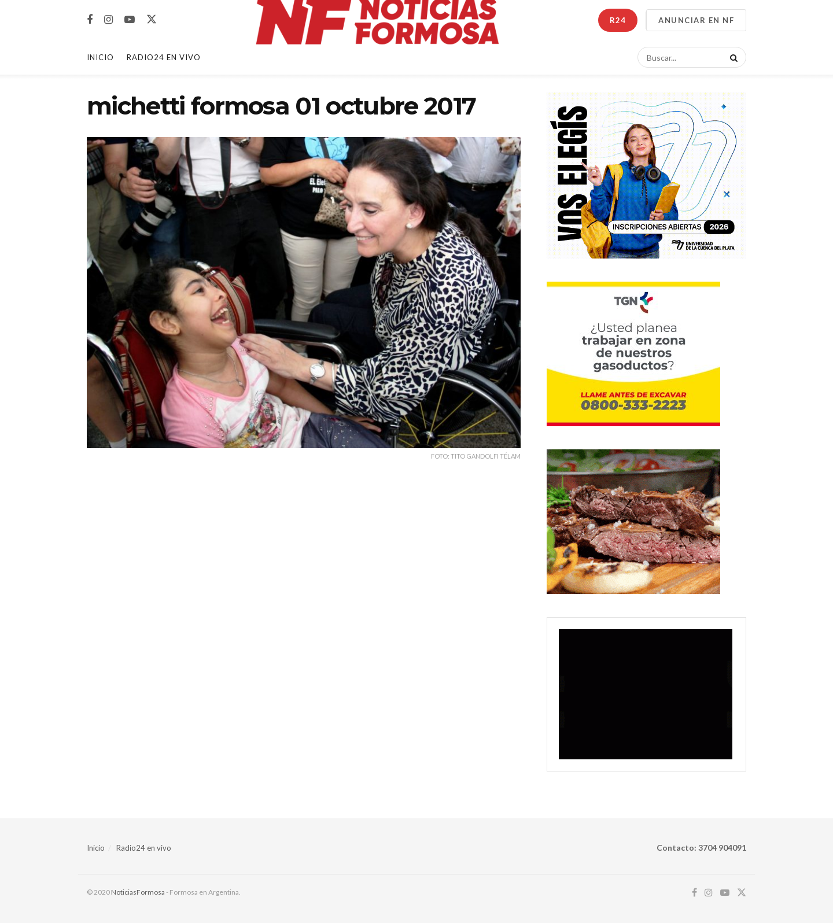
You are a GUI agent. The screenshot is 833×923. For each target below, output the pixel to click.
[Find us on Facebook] (90, 20)
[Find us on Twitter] (151, 20)
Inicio (100, 57)
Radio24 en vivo (143, 847)
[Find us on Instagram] (108, 20)
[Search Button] (731, 57)
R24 (618, 20)
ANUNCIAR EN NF (696, 20)
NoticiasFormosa (138, 892)
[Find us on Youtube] (129, 20)
